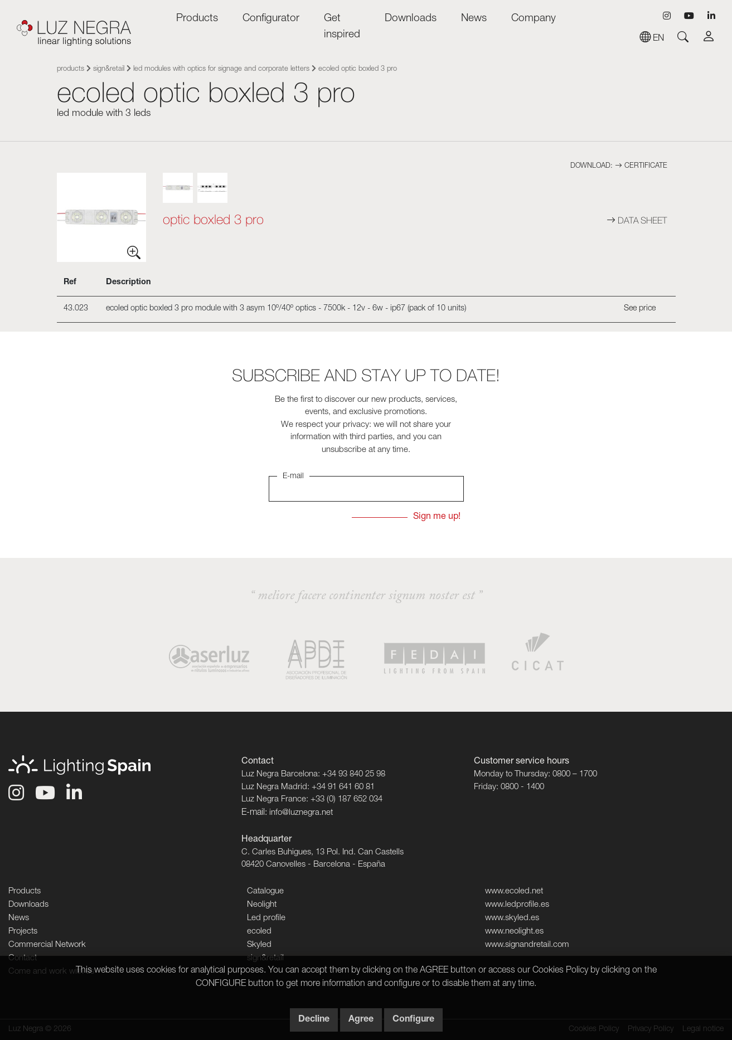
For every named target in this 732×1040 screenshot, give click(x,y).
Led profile (266, 918)
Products (197, 18)
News (474, 18)
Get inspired (342, 26)
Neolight (262, 905)
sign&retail (108, 69)
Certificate (641, 166)
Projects (22, 931)
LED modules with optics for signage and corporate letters (221, 69)
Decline (313, 1019)
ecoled (259, 931)
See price (640, 309)
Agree (361, 1019)
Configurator (271, 18)
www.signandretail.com (527, 945)
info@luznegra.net (301, 813)
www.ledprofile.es (517, 905)
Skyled (259, 945)
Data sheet (637, 220)
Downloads (411, 18)
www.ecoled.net (514, 891)
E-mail (293, 476)
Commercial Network (47, 945)
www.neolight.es (514, 931)
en (651, 39)
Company (533, 18)
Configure (413, 1019)
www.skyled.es (512, 918)
